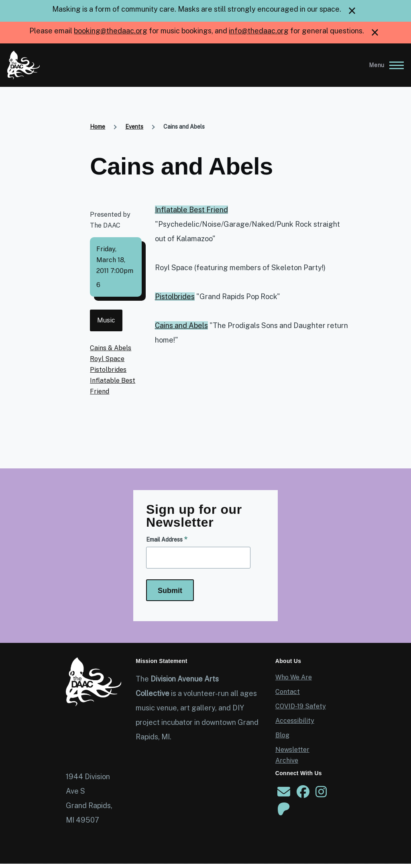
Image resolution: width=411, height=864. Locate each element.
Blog (282, 735)
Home (97, 126)
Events (134, 126)
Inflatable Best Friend (191, 209)
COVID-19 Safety (300, 706)
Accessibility (294, 720)
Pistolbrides (108, 370)
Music (106, 320)
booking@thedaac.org (110, 31)
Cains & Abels (110, 348)
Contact (287, 692)
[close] (351, 11)
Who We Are (293, 677)
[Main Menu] (384, 65)
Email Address (164, 539)
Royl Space (107, 359)
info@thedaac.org (259, 31)
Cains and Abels (181, 325)
